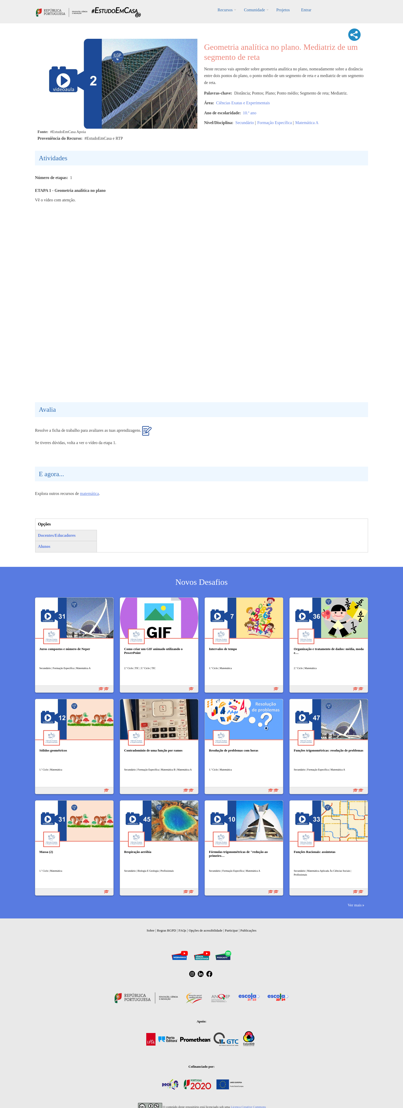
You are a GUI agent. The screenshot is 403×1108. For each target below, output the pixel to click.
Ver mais (355, 905)
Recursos (225, 10)
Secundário (244, 122)
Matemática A (306, 122)
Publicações (248, 930)
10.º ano (249, 113)
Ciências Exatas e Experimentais (243, 103)
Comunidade (254, 10)
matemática (89, 493)
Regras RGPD (166, 930)
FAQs (182, 930)
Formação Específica (274, 122)
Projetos (283, 10)
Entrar (306, 10)
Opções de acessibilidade (205, 930)
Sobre (150, 930)
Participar (231, 930)
